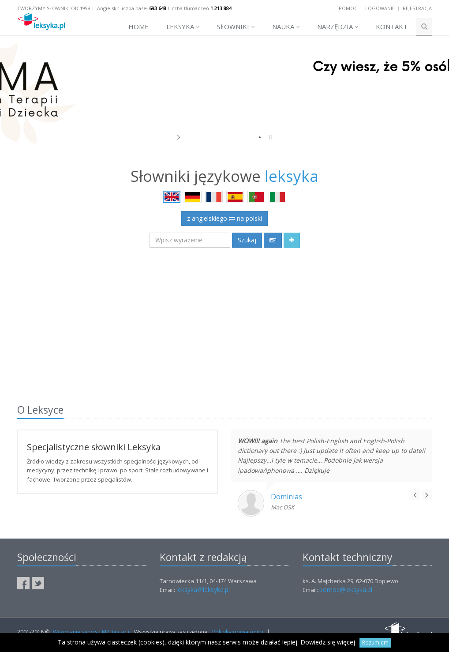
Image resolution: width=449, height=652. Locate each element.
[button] (292, 240)
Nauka (286, 26)
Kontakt (392, 26)
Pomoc (348, 8)
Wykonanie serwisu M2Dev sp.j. (92, 632)
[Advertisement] (224, 320)
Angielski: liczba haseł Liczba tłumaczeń (164, 8)
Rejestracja (417, 8)
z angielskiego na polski (224, 218)
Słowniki (236, 26)
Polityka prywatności (237, 632)
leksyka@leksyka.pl (203, 589)
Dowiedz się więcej (327, 642)
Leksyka (183, 26)
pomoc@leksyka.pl (345, 589)
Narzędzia (338, 26)
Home (138, 26)
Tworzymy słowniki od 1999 (53, 8)
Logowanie (380, 8)
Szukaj (247, 240)
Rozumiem (375, 642)
